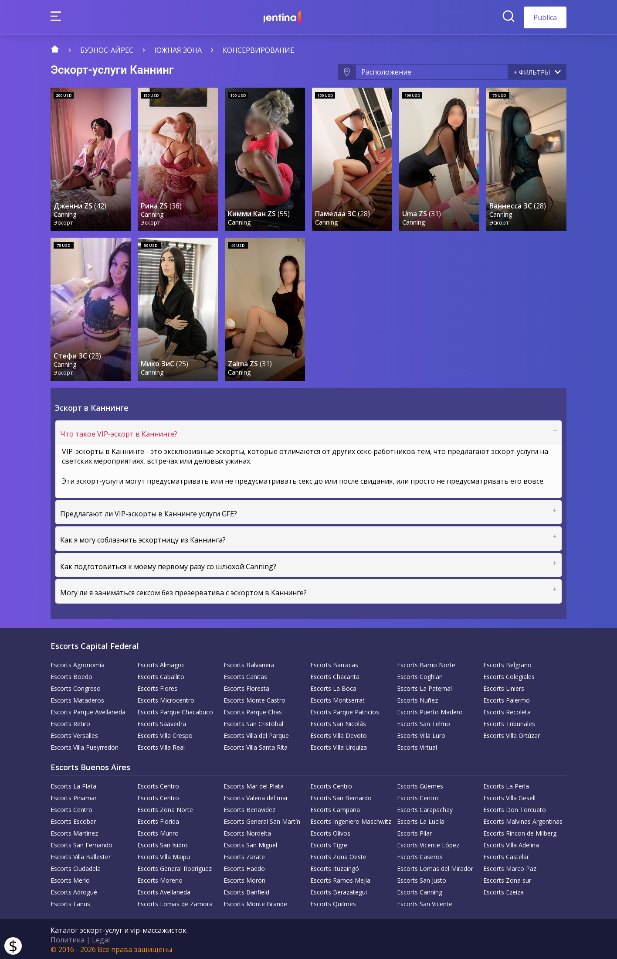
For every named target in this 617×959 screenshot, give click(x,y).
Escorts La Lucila (420, 820)
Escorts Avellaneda (163, 890)
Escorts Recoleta (507, 710)
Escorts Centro (158, 784)
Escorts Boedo (71, 675)
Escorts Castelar (506, 855)
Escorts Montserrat (337, 698)
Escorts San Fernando (81, 843)
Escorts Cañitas (245, 675)
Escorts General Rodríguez (174, 867)
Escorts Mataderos (77, 698)
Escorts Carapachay (425, 808)
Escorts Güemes (420, 784)
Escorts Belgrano (507, 663)
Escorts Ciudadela (76, 867)
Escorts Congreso (76, 687)
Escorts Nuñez (417, 698)
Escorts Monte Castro (254, 698)
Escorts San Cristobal (253, 722)
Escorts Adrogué (74, 890)
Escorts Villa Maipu (163, 855)
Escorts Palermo (506, 698)
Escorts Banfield (246, 890)
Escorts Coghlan (420, 675)
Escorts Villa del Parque (256, 734)
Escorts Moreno (160, 878)
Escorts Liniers (503, 687)
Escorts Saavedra (161, 722)
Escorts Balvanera (249, 663)
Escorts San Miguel (250, 843)
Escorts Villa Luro (421, 734)
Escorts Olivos (330, 831)
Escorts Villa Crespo (165, 734)
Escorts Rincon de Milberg (519, 831)
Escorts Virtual (417, 745)
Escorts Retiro (70, 722)
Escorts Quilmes (333, 902)
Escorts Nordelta (247, 831)
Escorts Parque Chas (253, 710)
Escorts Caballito (160, 675)
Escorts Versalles (74, 734)
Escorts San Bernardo (341, 796)
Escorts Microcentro (165, 698)
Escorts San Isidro (162, 843)
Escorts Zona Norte (165, 808)
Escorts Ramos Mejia (340, 878)
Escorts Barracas (334, 663)
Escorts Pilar (414, 831)
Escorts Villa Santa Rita (256, 745)
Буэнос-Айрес (106, 50)
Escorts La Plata (73, 784)
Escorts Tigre (328, 843)
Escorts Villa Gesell (509, 796)
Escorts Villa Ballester (81, 855)
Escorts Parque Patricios (344, 710)
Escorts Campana (335, 808)
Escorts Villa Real (161, 745)
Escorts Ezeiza (503, 890)
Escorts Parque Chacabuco (175, 710)
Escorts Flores (157, 687)
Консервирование (258, 50)
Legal (101, 938)
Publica (545, 17)
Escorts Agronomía (78, 663)
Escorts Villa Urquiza (338, 745)
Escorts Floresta (246, 687)
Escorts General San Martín (262, 820)
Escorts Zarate (244, 855)
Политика (68, 938)
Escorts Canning (419, 890)
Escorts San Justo (421, 878)
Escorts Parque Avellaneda (88, 710)
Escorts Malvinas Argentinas (523, 820)
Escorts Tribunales (509, 722)
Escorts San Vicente (424, 902)
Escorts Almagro (160, 663)
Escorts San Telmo (423, 722)
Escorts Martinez (74, 831)
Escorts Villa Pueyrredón (85, 745)
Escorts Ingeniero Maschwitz (350, 820)
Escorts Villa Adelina (511, 843)
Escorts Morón (244, 878)
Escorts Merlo (70, 878)
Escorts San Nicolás (338, 722)
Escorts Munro (158, 831)
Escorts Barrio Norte (426, 663)
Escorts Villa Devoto (338, 734)
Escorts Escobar (73, 820)
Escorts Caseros (420, 855)
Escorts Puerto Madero (430, 710)
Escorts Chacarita (334, 675)
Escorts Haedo (244, 867)
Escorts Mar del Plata (254, 784)
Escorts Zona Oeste (338, 855)
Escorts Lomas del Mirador (435, 867)
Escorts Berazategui (338, 890)
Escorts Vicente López (428, 843)
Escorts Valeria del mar (256, 796)
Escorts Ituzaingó (334, 867)
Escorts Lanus (70, 902)
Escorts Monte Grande (255, 902)
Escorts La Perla (506, 784)
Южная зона (178, 50)
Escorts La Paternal (424, 687)
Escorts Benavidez (249, 808)
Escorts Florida (158, 820)
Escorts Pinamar (74, 796)
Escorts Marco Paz (509, 867)
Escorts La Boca (333, 687)
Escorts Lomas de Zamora (175, 902)
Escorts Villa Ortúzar (511, 734)
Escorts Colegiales (509, 675)
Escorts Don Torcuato (514, 808)
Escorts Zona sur (507, 878)
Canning (65, 213)
